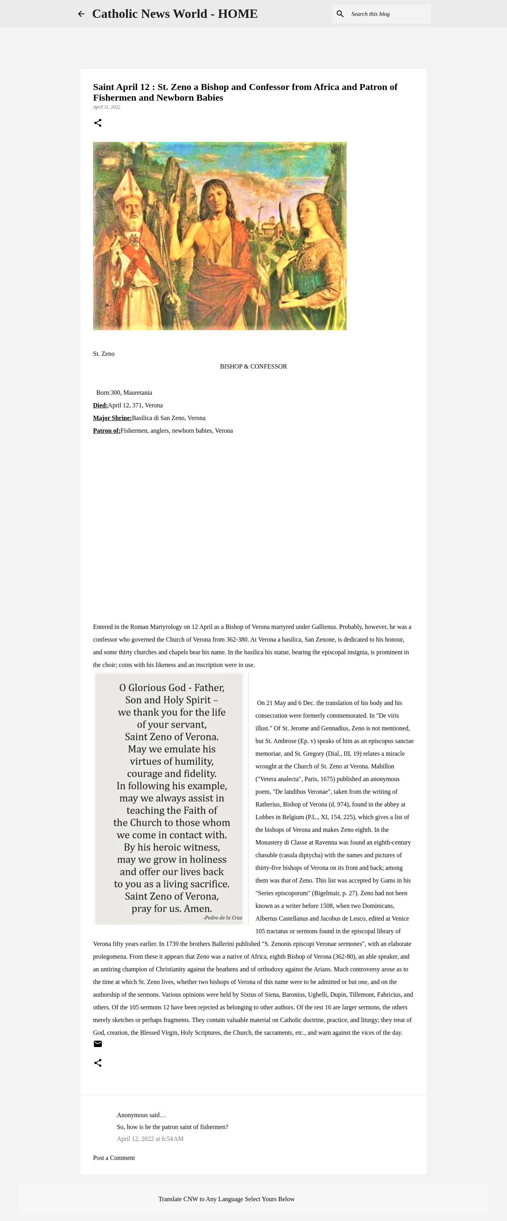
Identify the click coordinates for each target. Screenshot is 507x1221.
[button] (98, 123)
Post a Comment (114, 1157)
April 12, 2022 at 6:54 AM (150, 1138)
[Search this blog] (389, 13)
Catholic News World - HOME (175, 13)
